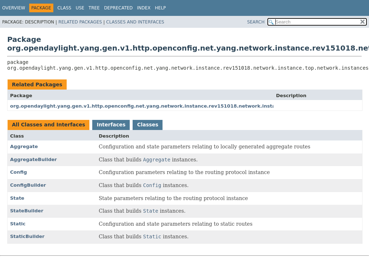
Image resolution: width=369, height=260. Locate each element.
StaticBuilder (27, 236)
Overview (13, 7)
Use (80, 7)
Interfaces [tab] (111, 124)
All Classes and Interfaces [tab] (48, 124)
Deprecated (118, 7)
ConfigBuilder (28, 185)
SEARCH (256, 22)
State (17, 198)
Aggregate (24, 146)
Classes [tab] (147, 124)
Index (144, 7)
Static (18, 223)
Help (160, 7)
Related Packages (80, 22)
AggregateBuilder (33, 159)
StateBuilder (26, 210)
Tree (94, 7)
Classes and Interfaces (135, 22)
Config (18, 172)
